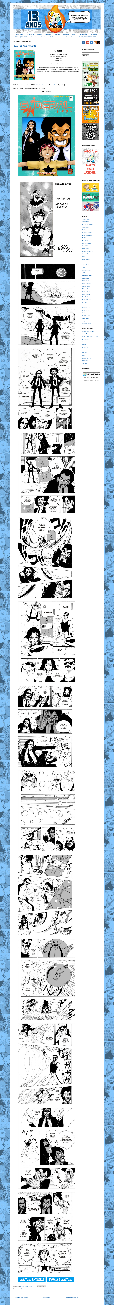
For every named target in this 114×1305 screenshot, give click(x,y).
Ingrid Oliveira (86, 259)
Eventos (84, 350)
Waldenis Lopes (86, 323)
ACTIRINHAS (30, 34)
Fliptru (55, 85)
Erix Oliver (85, 240)
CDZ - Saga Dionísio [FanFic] (90, 336)
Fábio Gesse (85, 248)
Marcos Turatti (86, 286)
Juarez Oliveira (86, 270)
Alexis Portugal (86, 219)
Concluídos (34, 37)
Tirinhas (73, 37)
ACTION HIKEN (19, 34)
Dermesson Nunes (87, 232)
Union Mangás (40, 85)
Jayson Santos (86, 262)
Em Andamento (54, 37)
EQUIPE (74, 34)
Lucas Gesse (85, 280)
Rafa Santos (85, 297)
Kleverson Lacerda (87, 275)
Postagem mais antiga (72, 1297)
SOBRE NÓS (83, 34)
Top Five (84, 363)
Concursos (85, 347)
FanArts (84, 352)
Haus (83, 256)
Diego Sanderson (87, 235)
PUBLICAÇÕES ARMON (21, 37)
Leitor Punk (85, 355)
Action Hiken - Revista (88, 331)
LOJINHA (39, 34)
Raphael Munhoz (87, 299)
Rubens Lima (86, 310)
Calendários (85, 339)
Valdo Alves (85, 318)
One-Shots (44, 37)
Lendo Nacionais (86, 358)
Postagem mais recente (21, 1297)
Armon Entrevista (87, 334)
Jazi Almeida (85, 264)
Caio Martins (85, 227)
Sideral (22, 1289)
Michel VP (85, 289)
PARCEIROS (93, 34)
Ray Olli (84, 302)
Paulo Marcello (86, 294)
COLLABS (66, 34)
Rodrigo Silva (86, 307)
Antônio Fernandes (87, 224)
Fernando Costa (86, 243)
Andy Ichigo (85, 221)
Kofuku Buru (85, 278)
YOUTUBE (57, 34)
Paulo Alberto (86, 291)
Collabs (84, 344)
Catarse (84, 342)
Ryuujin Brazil (86, 315)
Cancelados (65, 37)
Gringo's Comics (86, 254)
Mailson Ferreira (86, 283)
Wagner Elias (86, 321)
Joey (83, 267)
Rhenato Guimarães (87, 305)
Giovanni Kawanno (87, 251)
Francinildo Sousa (87, 246)
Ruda (83, 313)
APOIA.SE (48, 34)
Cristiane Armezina (87, 229)
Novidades (85, 360)
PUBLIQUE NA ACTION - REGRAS (88, 37)
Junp (83, 272)
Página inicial (46, 1297)
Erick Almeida (86, 238)
